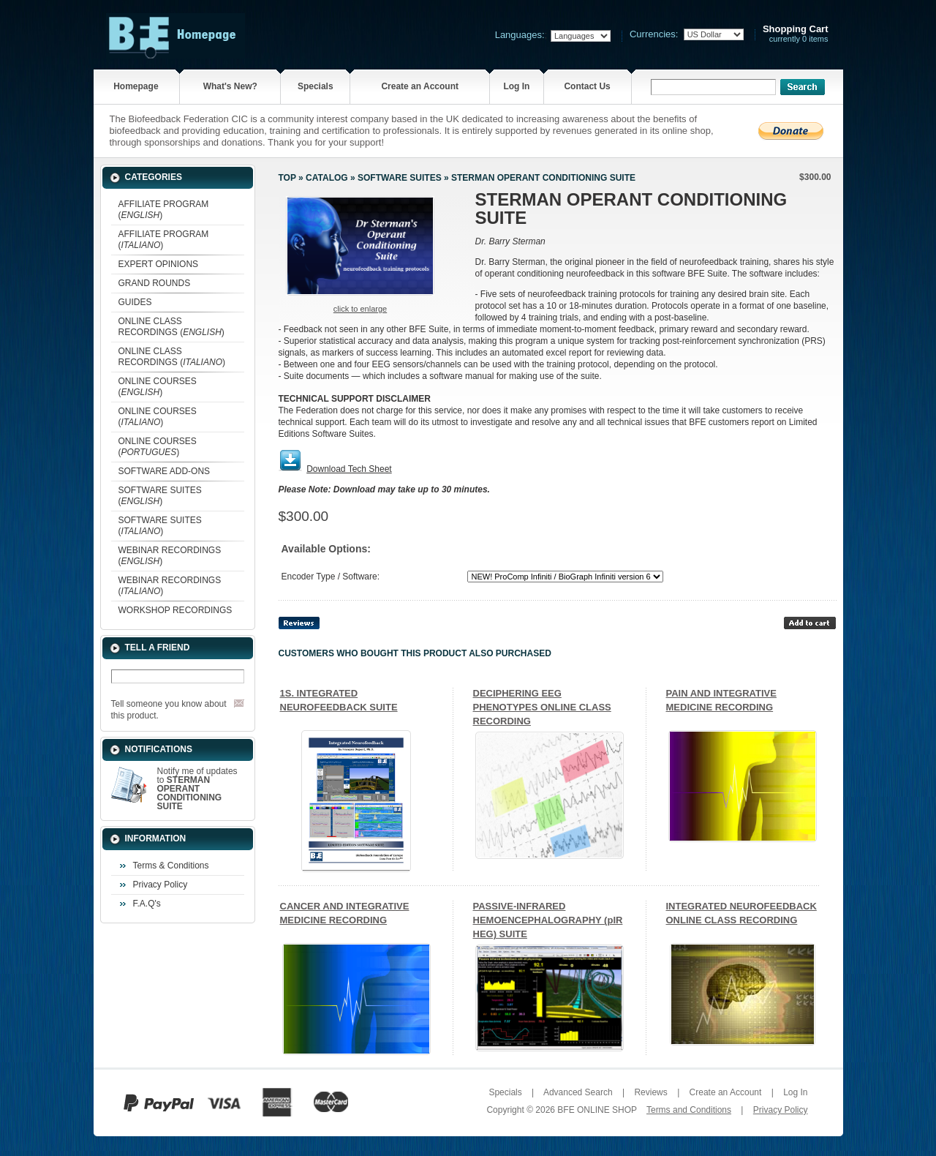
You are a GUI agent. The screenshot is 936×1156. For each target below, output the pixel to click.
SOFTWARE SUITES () (160, 495)
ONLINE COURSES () (157, 386)
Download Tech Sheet (349, 469)
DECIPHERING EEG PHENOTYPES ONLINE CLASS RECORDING (542, 707)
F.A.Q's (147, 903)
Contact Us (587, 86)
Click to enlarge (360, 308)
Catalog (327, 178)
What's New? (230, 86)
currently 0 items (796, 34)
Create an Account (419, 86)
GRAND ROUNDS (154, 283)
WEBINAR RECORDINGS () (170, 555)
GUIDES (135, 302)
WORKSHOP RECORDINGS (175, 610)
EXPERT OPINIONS (158, 264)
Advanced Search (578, 1092)
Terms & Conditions (171, 865)
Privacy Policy (160, 884)
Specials (315, 86)
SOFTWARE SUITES (400, 178)
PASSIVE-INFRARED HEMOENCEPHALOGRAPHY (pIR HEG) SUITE (548, 920)
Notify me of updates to (197, 788)
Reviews (650, 1092)
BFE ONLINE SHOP (596, 1110)
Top (287, 178)
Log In (516, 86)
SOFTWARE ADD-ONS (164, 471)
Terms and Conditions (688, 1110)
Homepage (135, 86)
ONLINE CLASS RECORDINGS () (171, 326)
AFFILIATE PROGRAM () (163, 209)
